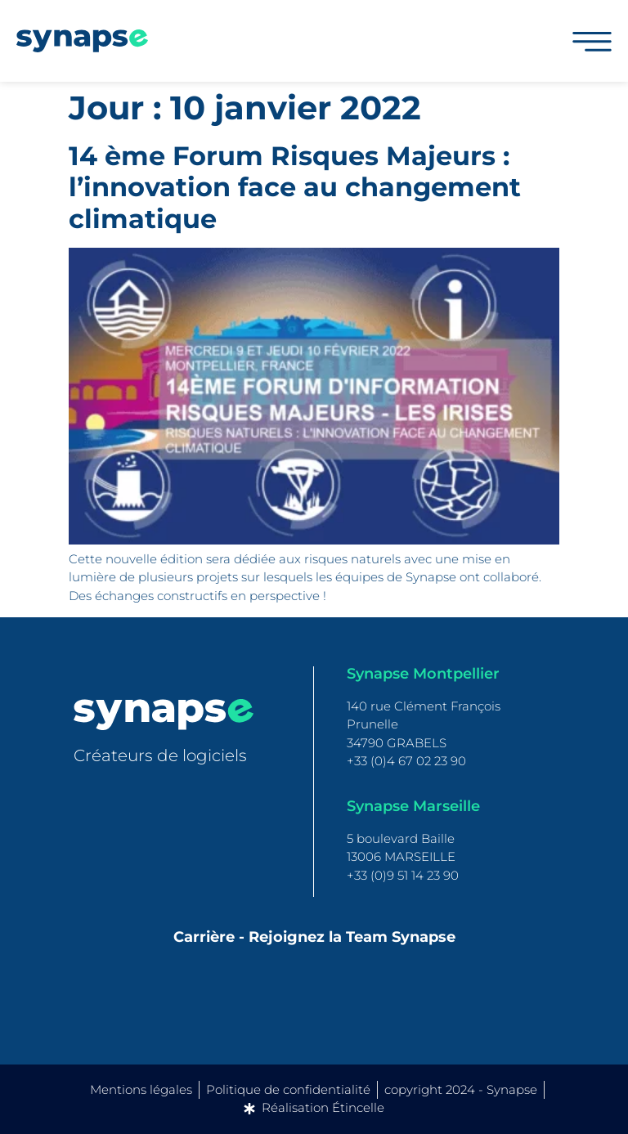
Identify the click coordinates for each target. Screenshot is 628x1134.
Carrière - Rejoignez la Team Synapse (314, 937)
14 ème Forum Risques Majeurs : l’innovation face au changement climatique (295, 187)
